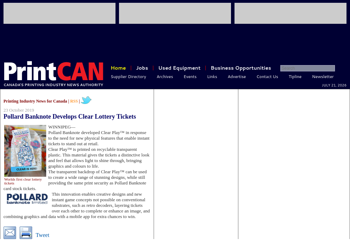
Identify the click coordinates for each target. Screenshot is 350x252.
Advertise (237, 76)
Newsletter (323, 76)
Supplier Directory (128, 76)
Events (189, 76)
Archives (165, 76)
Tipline (295, 76)
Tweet (42, 235)
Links (212, 76)
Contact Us (267, 76)
